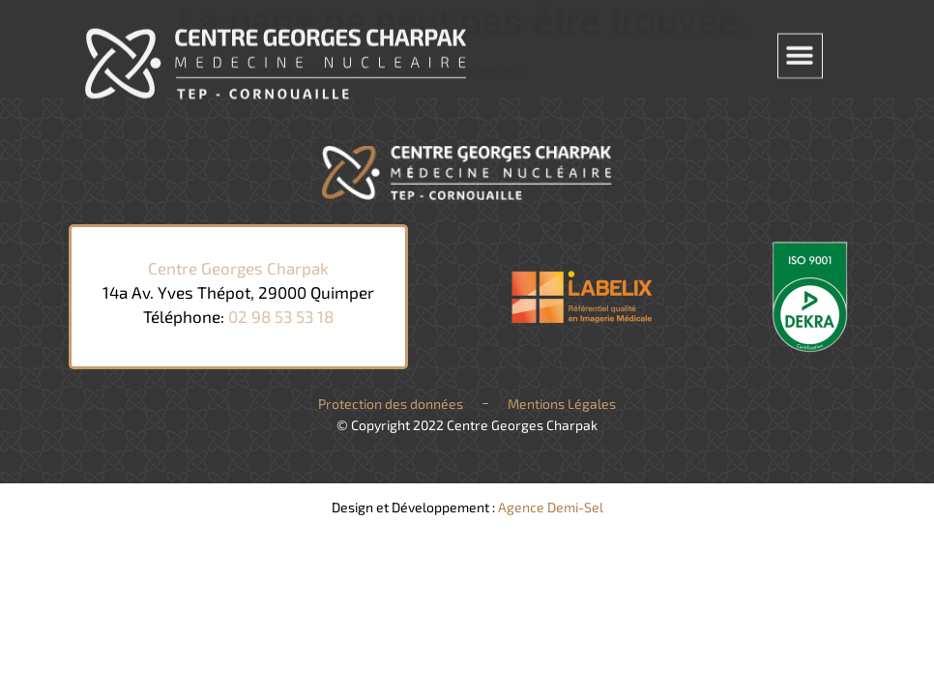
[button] (800, 50)
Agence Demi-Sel (550, 507)
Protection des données (390, 403)
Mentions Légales (562, 403)
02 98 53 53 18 (281, 316)
